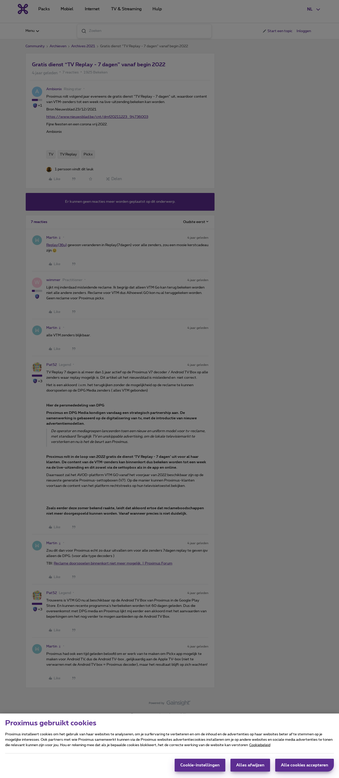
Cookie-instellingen (200, 767)
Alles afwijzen (250, 767)
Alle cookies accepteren (304, 767)
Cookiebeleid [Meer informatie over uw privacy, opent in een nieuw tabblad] (259, 747)
